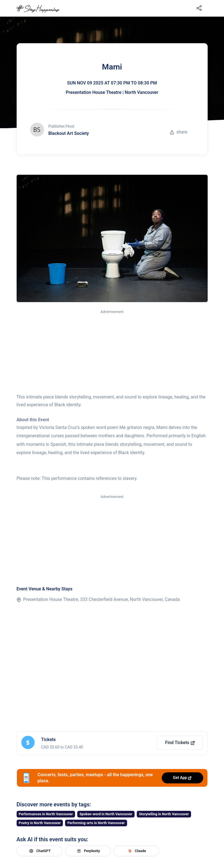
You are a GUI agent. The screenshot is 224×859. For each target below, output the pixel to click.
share (178, 132)
